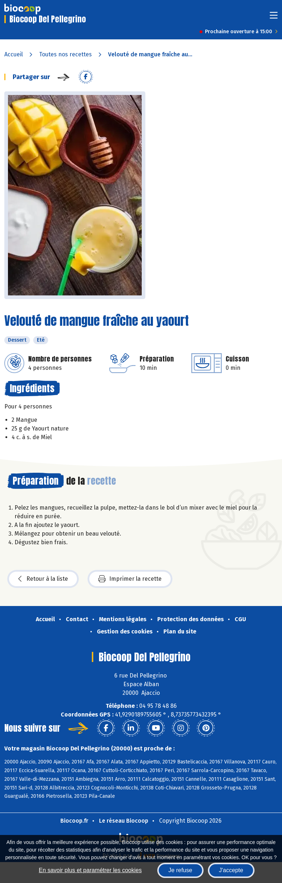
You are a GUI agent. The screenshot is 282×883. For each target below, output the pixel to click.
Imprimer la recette (130, 579)
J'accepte (231, 870)
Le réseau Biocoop (123, 820)
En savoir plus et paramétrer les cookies (90, 870)
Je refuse (180, 870)
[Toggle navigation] (274, 17)
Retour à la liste (43, 579)
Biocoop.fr (74, 820)
